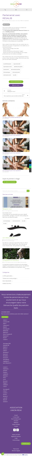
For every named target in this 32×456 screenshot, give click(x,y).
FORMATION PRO (7, 283)
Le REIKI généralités (7, 276)
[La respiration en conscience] (16, 253)
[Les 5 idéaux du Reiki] (16, 231)
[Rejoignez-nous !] (16, 202)
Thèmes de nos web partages (10, 278)
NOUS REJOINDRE (7, 281)
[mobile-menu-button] (26, 9)
